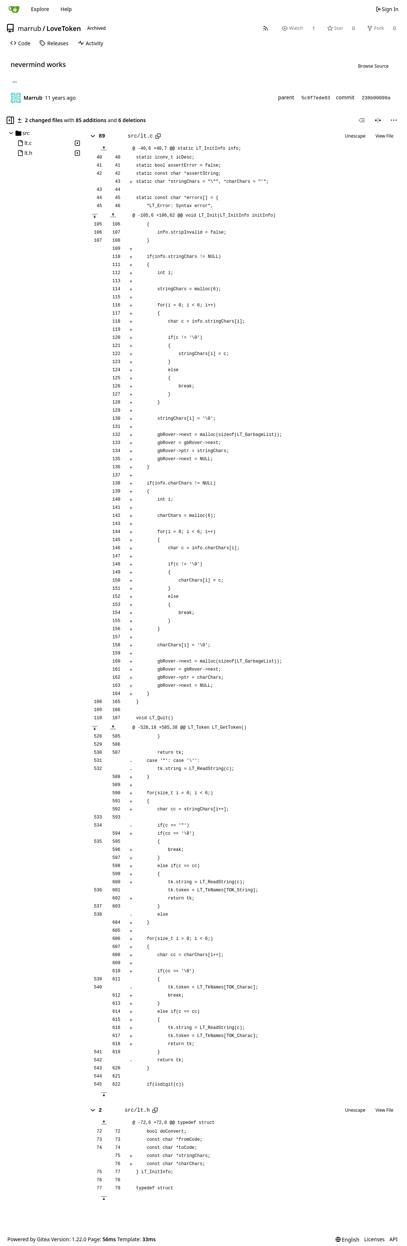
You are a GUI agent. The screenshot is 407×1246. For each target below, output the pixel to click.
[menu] (393, 120)
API (393, 1239)
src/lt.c (140, 136)
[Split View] (378, 120)
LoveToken (63, 28)
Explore (40, 9)
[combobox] (361, 120)
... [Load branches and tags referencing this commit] (15, 81)
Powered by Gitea (28, 1239)
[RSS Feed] (265, 28)
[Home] (14, 9)
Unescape (355, 136)
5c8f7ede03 (315, 98)
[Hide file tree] (10, 120)
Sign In (387, 9)
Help (66, 9)
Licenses (374, 1239)
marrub (29, 28)
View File (384, 136)
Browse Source (373, 66)
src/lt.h (137, 1110)
